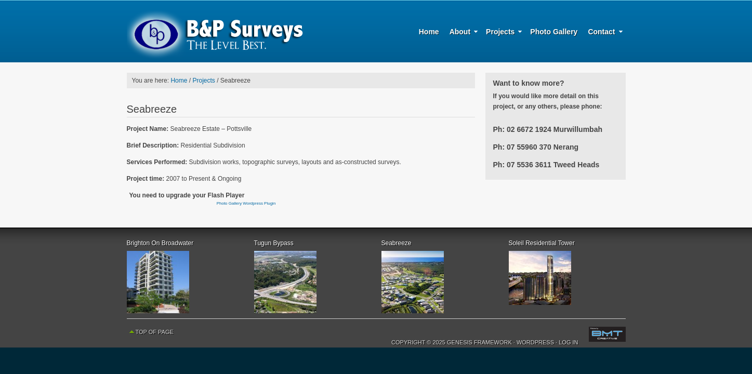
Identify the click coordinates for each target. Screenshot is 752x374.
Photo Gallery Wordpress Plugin (246, 203)
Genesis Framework (479, 342)
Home (429, 32)
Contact (603, 33)
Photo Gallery (553, 32)
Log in (568, 342)
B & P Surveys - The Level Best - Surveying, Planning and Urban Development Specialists (215, 31)
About (461, 33)
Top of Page (155, 332)
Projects (501, 33)
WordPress (535, 342)
